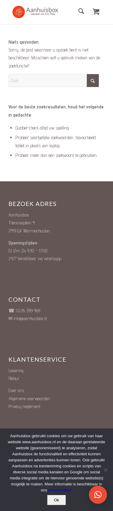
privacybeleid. (60, 490)
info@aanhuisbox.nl (30, 318)
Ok (56, 500)
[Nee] (105, 470)
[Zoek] (78, 12)
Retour (14, 378)
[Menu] (93, 12)
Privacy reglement (24, 406)
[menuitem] (78, 12)
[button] (98, 495)
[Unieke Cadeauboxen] (38, 12)
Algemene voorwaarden (29, 398)
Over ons (16, 390)
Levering (16, 370)
